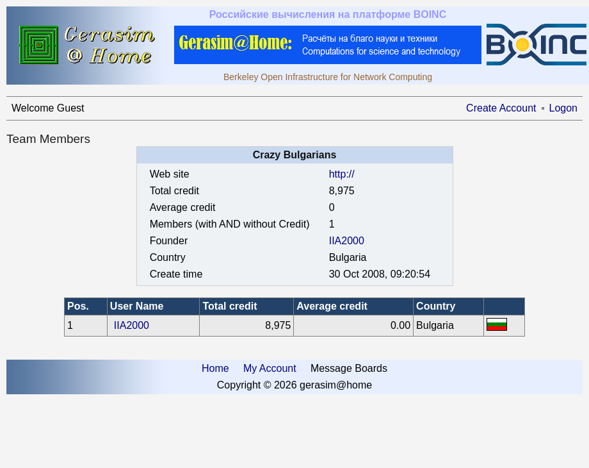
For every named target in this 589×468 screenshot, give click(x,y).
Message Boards (349, 368)
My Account (269, 368)
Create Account (501, 108)
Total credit (229, 306)
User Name (137, 306)
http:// (342, 174)
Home (215, 368)
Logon (563, 108)
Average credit (331, 306)
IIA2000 (346, 240)
